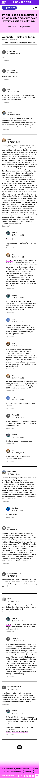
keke (13, 319)
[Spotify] (30, 776)
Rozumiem (28, 771)
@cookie (9, 261)
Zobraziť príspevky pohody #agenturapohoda (19, 42)
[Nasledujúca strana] (24, 747)
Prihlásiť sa (12, 27)
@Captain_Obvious (13, 717)
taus (9, 599)
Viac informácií (15, 771)
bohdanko (11, 70)
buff (9, 89)
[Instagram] (27, 776)
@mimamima (11, 514)
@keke (8, 421)
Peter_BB (11, 51)
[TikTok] (33, 776)
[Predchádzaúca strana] (14, 747)
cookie (14, 232)
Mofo (9, 527)
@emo (8, 239)
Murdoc (15, 508)
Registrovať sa (25, 27)
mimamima (11, 472)
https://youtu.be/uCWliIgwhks (17, 732)
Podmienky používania (9, 39)
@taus (8, 625)
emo (9, 140)
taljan (9, 112)
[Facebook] (21, 776)
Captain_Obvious (14, 573)
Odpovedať (5, 60)
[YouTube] (24, 776)
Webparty (7, 37)
